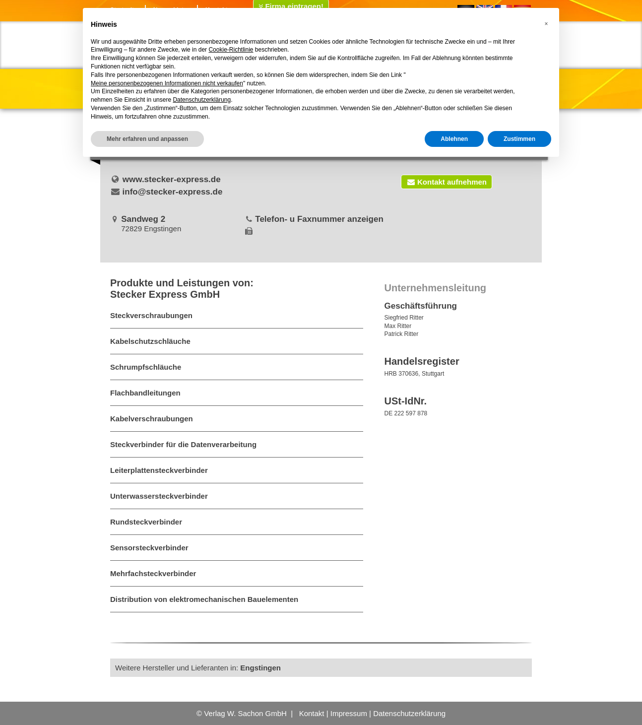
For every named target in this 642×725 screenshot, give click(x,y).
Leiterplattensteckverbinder (159, 470)
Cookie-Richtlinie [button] (230, 49)
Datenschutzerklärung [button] (202, 99)
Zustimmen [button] (519, 138)
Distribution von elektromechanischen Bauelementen (204, 599)
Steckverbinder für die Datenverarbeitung (183, 444)
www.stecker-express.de (172, 179)
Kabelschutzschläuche (150, 341)
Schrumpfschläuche (145, 367)
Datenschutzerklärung (409, 713)
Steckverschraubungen (151, 315)
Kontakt (311, 713)
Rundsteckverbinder (146, 522)
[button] (546, 24)
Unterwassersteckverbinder (159, 496)
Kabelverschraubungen (151, 418)
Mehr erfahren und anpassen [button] (147, 138)
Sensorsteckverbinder (149, 547)
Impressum (348, 713)
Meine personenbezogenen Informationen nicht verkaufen (167, 83)
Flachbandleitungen (145, 393)
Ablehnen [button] (454, 138)
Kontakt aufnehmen (446, 182)
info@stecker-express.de (173, 192)
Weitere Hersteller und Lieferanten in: (198, 667)
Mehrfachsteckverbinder (153, 573)
